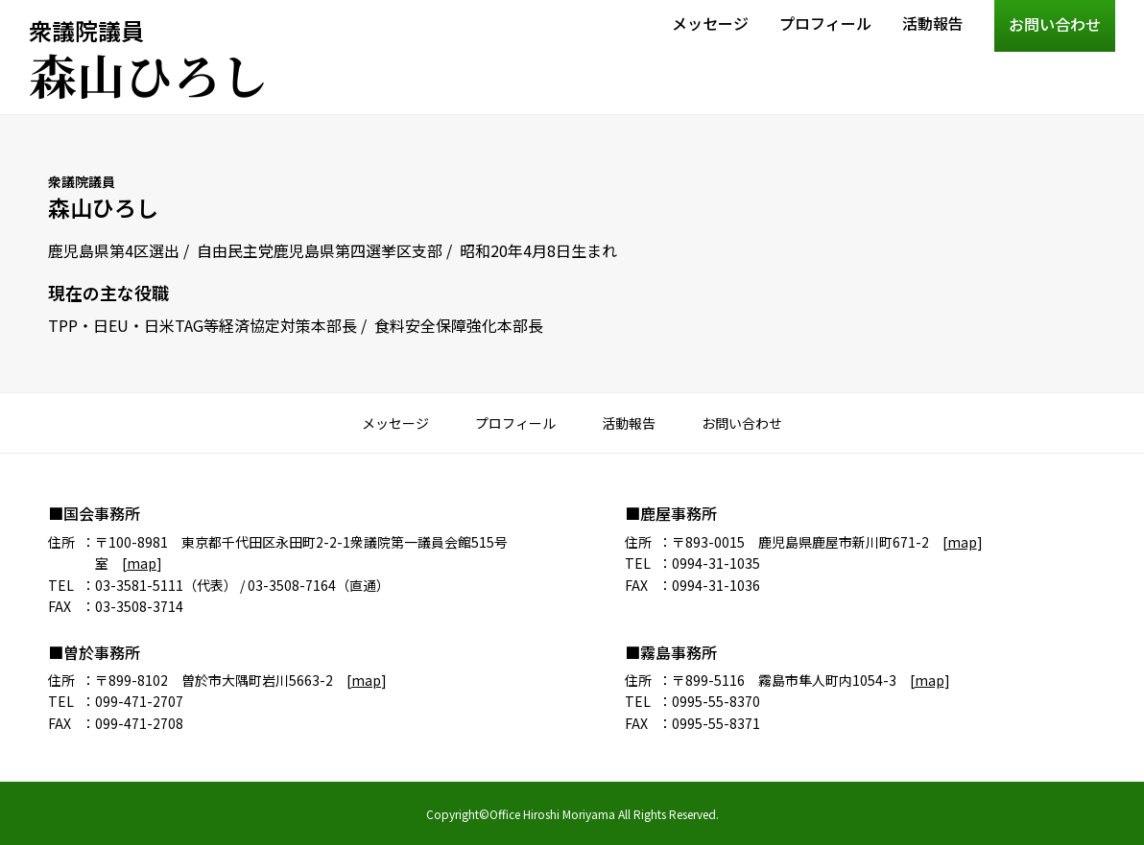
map (141, 563)
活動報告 (933, 23)
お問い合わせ (1055, 23)
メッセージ (710, 23)
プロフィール (825, 23)
